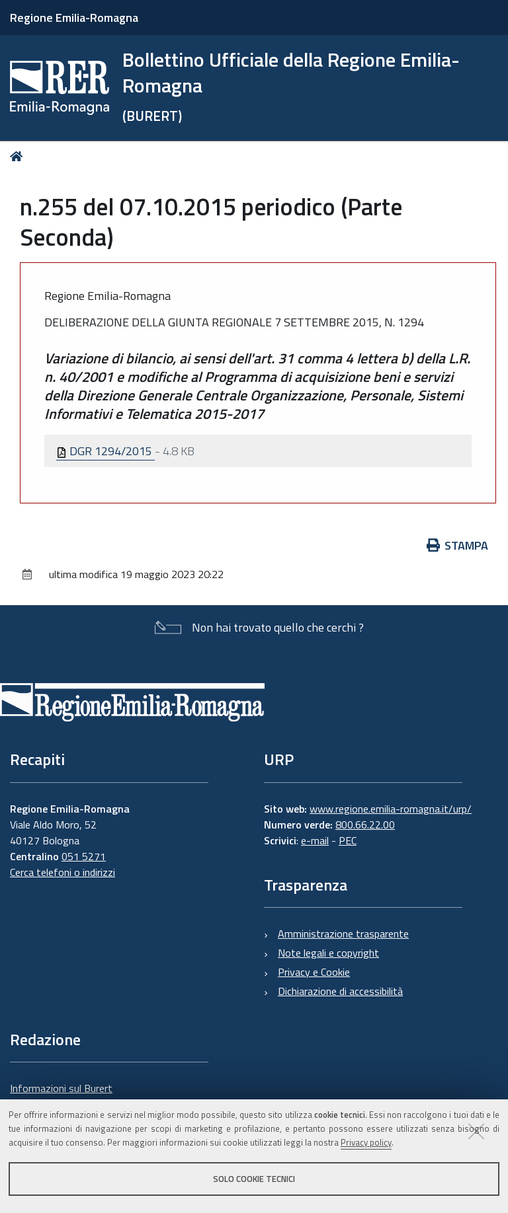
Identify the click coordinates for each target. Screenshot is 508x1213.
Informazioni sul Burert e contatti (61, 1096)
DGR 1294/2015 (105, 451)
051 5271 (84, 856)
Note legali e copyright (328, 953)
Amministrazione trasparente (343, 933)
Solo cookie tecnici (254, 1178)
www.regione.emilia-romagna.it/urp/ (391, 809)
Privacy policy (366, 1142)
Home (19, 156)
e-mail (315, 840)
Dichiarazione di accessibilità (340, 991)
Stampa (458, 545)
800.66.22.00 (365, 824)
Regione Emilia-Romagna (74, 17)
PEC (348, 840)
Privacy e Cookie (314, 972)
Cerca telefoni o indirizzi (62, 872)
